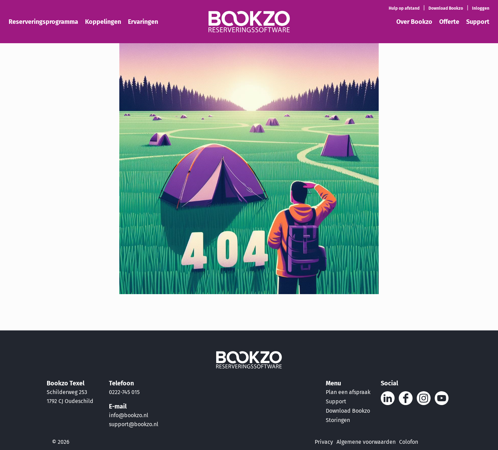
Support (336, 401)
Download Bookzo (348, 410)
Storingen (338, 420)
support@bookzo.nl (133, 424)
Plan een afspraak (348, 392)
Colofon (408, 442)
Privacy (324, 442)
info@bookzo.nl (128, 415)
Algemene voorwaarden (366, 442)
